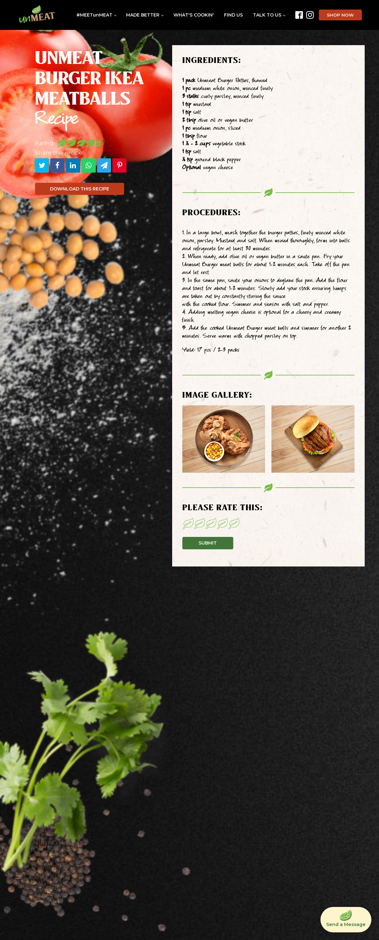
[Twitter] (42, 165)
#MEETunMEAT (94, 15)
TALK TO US (267, 15)
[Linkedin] (73, 165)
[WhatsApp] (88, 165)
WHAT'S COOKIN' (193, 15)
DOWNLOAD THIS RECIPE (79, 189)
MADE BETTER (142, 15)
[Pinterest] (119, 165)
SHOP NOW (340, 14)
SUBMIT (208, 543)
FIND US (233, 15)
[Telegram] (104, 165)
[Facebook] (57, 165)
